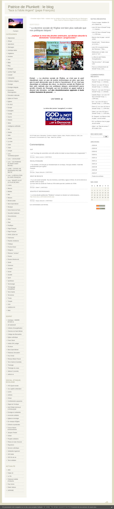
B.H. (93, 121)
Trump (9, 298)
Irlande (10, 132)
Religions (10, 250)
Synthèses (11, 281)
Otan (9, 222)
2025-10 (94, 164)
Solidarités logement (14, 451)
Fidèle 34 (10, 473)
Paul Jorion (11, 484)
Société (10, 275)
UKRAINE (11, 490)
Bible (9, 62)
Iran (9, 129)
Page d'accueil (66, 18)
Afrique (10, 41)
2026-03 (94, 148)
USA (9, 304)
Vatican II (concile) (13, 371)
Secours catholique (13, 448)
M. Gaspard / (96, 116)
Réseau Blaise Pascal (14, 359)
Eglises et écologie (13, 418)
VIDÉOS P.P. (11, 307)
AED (9, 470)
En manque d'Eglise (13, 421)
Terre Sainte (11, 292)
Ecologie (10, 84)
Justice (10, 138)
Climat (9, 398)
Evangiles (10, 111)
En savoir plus (92, 507)
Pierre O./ (95, 106)
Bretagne (10, 69)
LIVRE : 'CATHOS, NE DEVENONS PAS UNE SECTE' (14, 170)
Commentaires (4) (41, 137)
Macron (10, 188)
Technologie (11, 284)
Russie (10, 256)
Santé (9, 262)
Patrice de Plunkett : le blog (31, 7)
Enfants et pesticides (14, 424)
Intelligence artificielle (14, 126)
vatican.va (11, 374)
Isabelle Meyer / (96, 95)
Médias (10, 191)
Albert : (94, 126)
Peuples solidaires (13, 439)
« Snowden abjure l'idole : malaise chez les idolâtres (45, 18)
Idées (9, 123)
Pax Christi (11, 356)
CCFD (9, 392)
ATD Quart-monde (13, 386)
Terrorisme (11, 295)
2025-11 (94, 161)
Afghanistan (11, 38)
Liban (9, 144)
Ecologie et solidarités (14, 412)
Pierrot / (94, 85)
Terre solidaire (12, 460)
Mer (9, 194)
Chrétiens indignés (13, 81)
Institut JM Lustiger (13, 343)
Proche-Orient (12, 247)
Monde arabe (12, 201)
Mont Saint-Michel (13, 204)
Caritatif (10, 75)
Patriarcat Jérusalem (14, 352)
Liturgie (10, 151)
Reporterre (11, 445)
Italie (9, 135)
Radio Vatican (12, 487)
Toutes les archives (97, 176)
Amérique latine (12, 50)
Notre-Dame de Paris (14, 210)
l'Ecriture (10, 346)
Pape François (12, 228)
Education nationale (13, 95)
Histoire (10, 120)
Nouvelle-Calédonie (13, 213)
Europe (10, 107)
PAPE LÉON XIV (13, 234)
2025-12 (94, 158)
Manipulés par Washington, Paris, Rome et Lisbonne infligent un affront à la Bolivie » (71, 19)
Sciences (10, 265)
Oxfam (10, 436)
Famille (10, 114)
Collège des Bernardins (15, 334)
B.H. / (93, 102)
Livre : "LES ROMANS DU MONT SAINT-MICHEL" (14, 163)
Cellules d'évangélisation (15, 328)
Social (9, 271)
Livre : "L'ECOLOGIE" (14, 159)
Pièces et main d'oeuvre (15, 442)
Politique (10, 244)
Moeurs (10, 198)
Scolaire (10, 268)
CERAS (10, 395)
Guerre (10, 117)
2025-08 (94, 170)
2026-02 (94, 151)
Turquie (10, 301)
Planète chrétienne (13, 241)
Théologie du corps (13, 368)
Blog (9, 66)
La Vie (9, 476)
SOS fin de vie (12, 457)
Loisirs (10, 185)
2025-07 (94, 173)
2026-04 (94, 145)
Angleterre (11, 53)
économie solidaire (13, 415)
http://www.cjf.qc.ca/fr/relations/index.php (42, 197)
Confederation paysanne (15, 401)
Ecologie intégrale (13, 87)
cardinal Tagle (12, 72)
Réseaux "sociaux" (13, 253)
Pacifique (10, 225)
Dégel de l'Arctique (13, 404)
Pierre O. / (95, 80)
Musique (10, 207)
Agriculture (11, 44)
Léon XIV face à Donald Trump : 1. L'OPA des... (100, 96)
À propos (15, 31)
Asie (9, 59)
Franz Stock (11, 340)
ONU (9, 219)
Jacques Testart (12, 432)
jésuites (59, 137)
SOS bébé (11, 454)
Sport (9, 278)
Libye (9, 147)
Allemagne (11, 47)
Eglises (10, 101)
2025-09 (94, 167)
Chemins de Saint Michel (15, 331)
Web (9, 310)
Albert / (94, 111)
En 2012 (10, 104)
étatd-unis (53, 137)
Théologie (11, 365)
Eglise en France (13, 98)
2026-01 (94, 154)
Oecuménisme (12, 216)
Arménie (10, 56)
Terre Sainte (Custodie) (14, 362)
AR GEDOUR (12, 325)
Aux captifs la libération (14, 389)
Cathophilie (11, 78)
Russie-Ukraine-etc (13, 259)
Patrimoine (11, 238)
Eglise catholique (13, 337)
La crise (10, 141)
